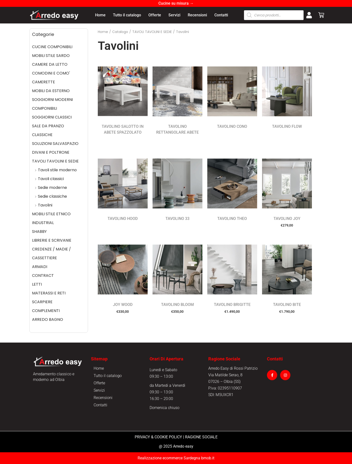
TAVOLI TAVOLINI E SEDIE (55, 161)
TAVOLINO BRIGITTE (232, 304)
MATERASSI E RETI (49, 293)
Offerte (154, 15)
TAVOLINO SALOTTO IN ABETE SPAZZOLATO (122, 129)
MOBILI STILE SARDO (51, 55)
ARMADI (39, 267)
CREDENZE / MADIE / (51, 249)
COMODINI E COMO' (51, 73)
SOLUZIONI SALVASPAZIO (55, 143)
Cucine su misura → (176, 3)
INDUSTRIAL (43, 223)
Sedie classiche (52, 196)
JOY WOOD (122, 304)
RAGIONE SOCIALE (201, 437)
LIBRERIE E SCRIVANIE (51, 240)
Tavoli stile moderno (57, 170)
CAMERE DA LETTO (49, 64)
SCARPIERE (42, 302)
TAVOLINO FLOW (287, 126)
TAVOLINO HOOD (123, 218)
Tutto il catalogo (127, 15)
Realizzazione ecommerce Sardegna (169, 458)
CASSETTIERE (44, 258)
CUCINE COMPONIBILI (52, 47)
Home (100, 15)
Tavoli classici (51, 179)
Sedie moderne (52, 187)
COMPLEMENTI (46, 310)
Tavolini (45, 205)
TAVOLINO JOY (287, 218)
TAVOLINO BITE (287, 304)
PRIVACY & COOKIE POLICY (158, 437)
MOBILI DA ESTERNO (51, 91)
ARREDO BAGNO (47, 319)
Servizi (174, 15)
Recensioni (197, 15)
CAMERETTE (43, 82)
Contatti (221, 15)
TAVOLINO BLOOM (177, 304)
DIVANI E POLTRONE (50, 152)
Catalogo (120, 31)
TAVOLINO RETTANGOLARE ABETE (177, 129)
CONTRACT (43, 275)
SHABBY (39, 231)
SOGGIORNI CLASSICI (52, 117)
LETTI (37, 284)
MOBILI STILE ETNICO (51, 214)
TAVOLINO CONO (232, 126)
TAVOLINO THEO (232, 218)
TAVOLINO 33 (177, 218)
